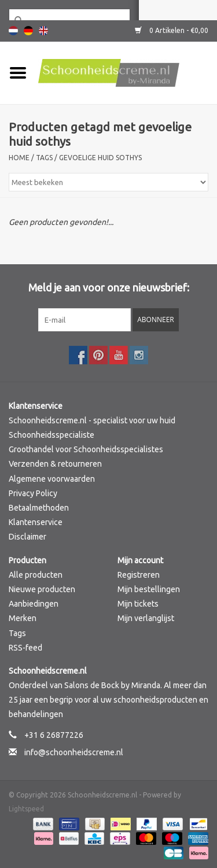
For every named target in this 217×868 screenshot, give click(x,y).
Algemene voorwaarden (52, 478)
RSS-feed (25, 647)
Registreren (138, 574)
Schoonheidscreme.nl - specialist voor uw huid (92, 420)
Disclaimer (27, 536)
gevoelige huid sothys (100, 157)
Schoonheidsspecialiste (51, 434)
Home (19, 157)
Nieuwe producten (42, 589)
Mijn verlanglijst (145, 618)
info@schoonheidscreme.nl (73, 752)
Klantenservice (35, 522)
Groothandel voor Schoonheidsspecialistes (86, 449)
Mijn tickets (138, 603)
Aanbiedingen (33, 603)
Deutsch (28, 30)
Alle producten (35, 574)
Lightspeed (26, 808)
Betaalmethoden (39, 507)
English (43, 30)
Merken (22, 618)
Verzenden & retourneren (55, 463)
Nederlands (13, 30)
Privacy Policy (33, 493)
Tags (44, 157)
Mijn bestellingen (148, 589)
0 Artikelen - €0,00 (171, 30)
